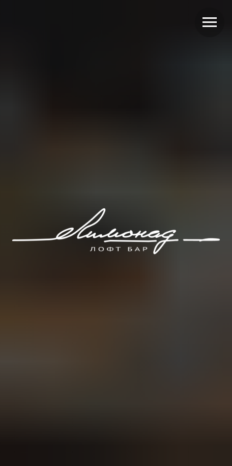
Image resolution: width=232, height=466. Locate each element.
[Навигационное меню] (209, 22)
